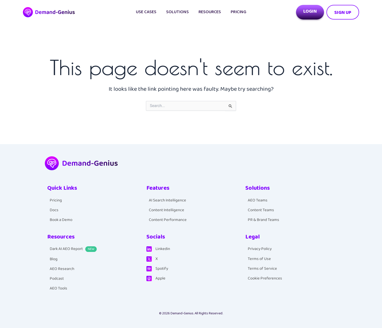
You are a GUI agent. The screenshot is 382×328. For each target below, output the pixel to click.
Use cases (146, 12)
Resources (210, 12)
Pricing (238, 12)
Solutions (177, 12)
